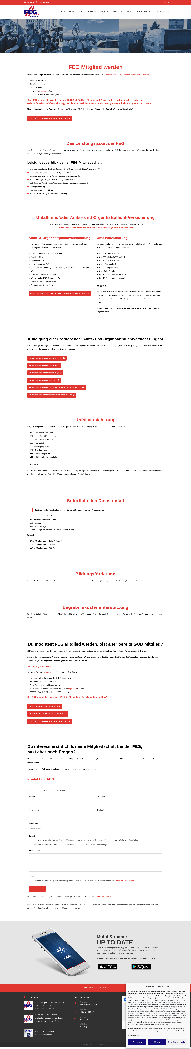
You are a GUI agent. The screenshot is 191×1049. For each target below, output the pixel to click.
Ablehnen (156, 1042)
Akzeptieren (137, 1042)
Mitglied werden (44, 2)
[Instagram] (164, 2)
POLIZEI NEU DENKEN (45, 1033)
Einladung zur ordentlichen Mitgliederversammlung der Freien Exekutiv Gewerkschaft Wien (49, 1019)
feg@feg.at (30, 2)
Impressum (103, 1046)
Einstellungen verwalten (177, 1042)
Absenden (37, 890)
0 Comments (50, 1010)
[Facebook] (161, 2)
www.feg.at (84, 1028)
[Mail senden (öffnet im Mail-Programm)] (167, 2)
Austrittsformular (50, 674)
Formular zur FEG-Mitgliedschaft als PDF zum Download (126, 75)
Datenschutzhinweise (134, 1035)
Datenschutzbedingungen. (125, 882)
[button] (49, 118)
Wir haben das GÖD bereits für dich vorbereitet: (53, 674)
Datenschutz (89, 1046)
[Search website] (167, 12)
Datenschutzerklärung (140, 1004)
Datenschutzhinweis (103, 898)
